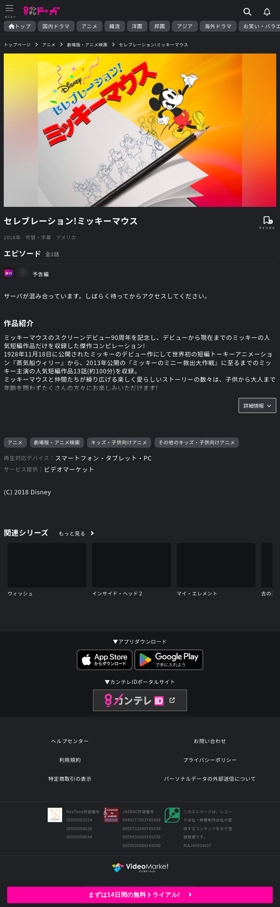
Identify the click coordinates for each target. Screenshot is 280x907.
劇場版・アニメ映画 (57, 442)
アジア (185, 26)
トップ (20, 26)
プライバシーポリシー (210, 759)
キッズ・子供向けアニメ (119, 442)
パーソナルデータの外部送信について (210, 778)
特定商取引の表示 (70, 778)
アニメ (89, 26)
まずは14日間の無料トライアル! (140, 895)
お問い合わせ (210, 741)
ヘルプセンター (70, 741)
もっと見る (72, 533)
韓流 (114, 26)
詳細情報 (257, 405)
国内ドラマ (56, 26)
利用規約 (70, 759)
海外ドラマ (218, 26)
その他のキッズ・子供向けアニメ (196, 442)
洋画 (137, 26)
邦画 (159, 26)
